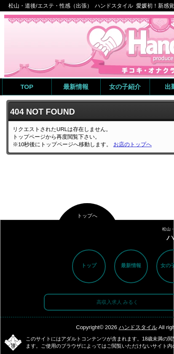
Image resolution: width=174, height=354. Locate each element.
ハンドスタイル (138, 327)
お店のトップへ (132, 144)
